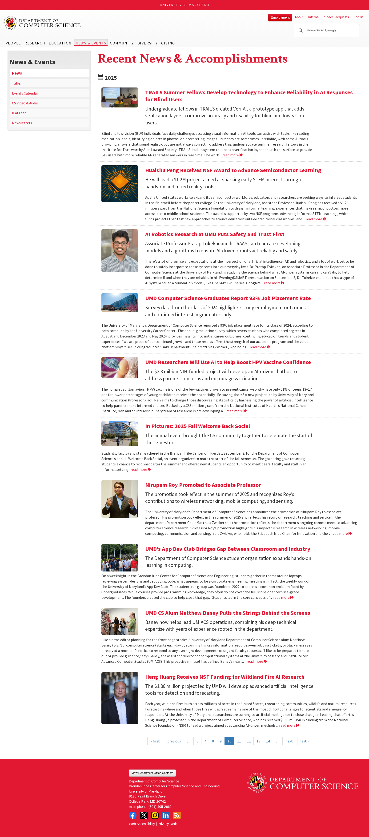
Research (34, 43)
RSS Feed (177, 815)
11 (239, 741)
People (13, 43)
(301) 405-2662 (160, 807)
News (17, 73)
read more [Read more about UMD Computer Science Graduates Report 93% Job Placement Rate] (260, 347)
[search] (326, 30)
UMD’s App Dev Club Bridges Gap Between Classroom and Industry (227, 548)
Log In (358, 17)
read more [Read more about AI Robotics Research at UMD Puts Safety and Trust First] (274, 283)
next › (289, 741)
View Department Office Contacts (152, 773)
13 (258, 741)
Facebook (132, 815)
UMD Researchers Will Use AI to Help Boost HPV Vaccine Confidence (228, 362)
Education (60, 43)
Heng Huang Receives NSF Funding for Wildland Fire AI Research (225, 676)
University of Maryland (184, 5)
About (299, 17)
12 (249, 741)
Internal (313, 17)
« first (155, 741)
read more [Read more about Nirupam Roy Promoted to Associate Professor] (341, 533)
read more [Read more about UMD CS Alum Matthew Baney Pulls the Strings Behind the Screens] (257, 661)
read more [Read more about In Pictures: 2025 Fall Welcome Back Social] (141, 469)
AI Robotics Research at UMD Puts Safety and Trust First (215, 234)
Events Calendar (25, 93)
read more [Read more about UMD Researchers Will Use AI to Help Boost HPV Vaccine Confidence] (236, 411)
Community (122, 43)
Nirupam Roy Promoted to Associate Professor (203, 484)
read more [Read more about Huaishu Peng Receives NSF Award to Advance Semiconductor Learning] (316, 219)
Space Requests (336, 17)
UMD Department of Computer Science (42, 23)
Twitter (144, 815)
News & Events (90, 43)
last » (304, 741)
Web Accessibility (142, 824)
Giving (168, 43)
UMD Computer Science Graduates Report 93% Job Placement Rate (228, 298)
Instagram (155, 815)
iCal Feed (19, 113)
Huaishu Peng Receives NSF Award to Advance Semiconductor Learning (233, 170)
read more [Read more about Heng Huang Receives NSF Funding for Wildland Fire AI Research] (289, 725)
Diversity (147, 43)
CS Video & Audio (25, 103)
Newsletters (22, 122)
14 (268, 741)
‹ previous (173, 741)
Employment (280, 17)
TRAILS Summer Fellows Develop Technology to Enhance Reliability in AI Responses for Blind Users (249, 96)
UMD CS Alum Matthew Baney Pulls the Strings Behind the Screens (227, 612)
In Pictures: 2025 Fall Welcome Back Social (197, 426)
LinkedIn (166, 815)
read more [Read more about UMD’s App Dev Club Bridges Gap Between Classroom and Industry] (283, 597)
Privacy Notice (168, 824)
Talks (16, 83)
